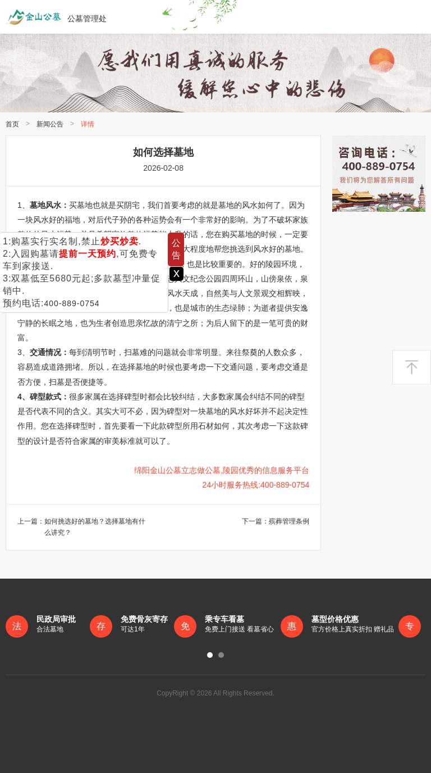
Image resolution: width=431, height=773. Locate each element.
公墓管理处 (56, 16)
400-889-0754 (71, 303)
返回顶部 (411, 367)
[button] (210, 655)
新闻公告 (49, 124)
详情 (87, 124)
